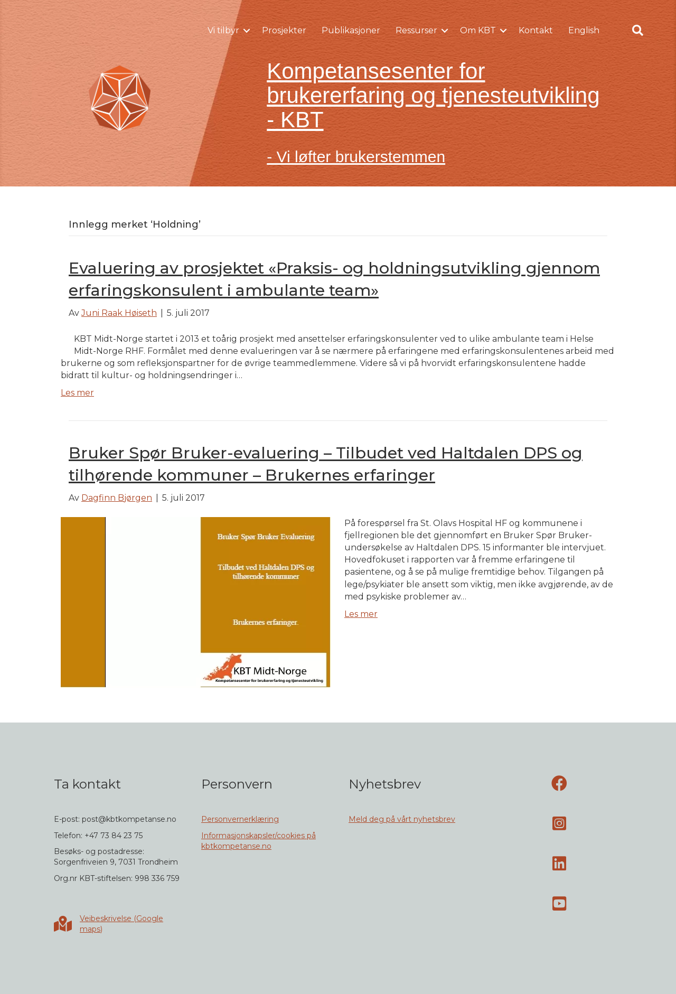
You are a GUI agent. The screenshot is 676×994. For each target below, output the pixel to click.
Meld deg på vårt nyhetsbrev (402, 819)
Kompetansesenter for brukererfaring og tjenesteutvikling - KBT (433, 95)
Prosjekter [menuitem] (284, 30)
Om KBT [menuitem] (478, 30)
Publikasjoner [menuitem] (351, 30)
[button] (246, 30)
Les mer (77, 393)
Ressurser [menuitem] (416, 30)
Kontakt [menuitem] (536, 30)
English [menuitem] (583, 30)
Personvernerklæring (240, 819)
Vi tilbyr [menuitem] (223, 30)
